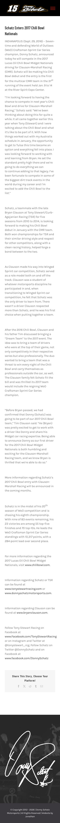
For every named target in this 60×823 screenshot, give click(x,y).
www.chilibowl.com (37, 565)
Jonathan (30, 816)
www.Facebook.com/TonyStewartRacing (31, 636)
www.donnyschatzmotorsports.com (28, 593)
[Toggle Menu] (53, 8)
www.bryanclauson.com (32, 612)
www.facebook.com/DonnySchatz (26, 658)
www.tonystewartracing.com (23, 589)
